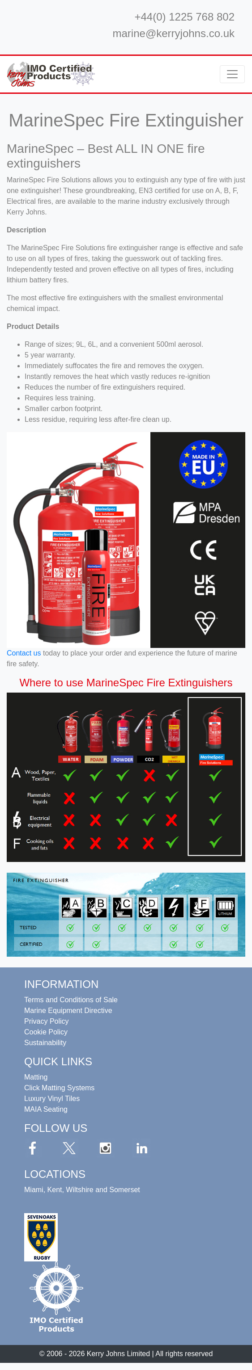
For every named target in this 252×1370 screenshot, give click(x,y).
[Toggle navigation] (232, 74)
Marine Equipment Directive (68, 1010)
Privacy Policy (46, 1021)
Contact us (24, 653)
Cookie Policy (46, 1032)
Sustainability (45, 1042)
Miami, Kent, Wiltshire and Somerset (82, 1189)
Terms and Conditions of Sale (71, 1000)
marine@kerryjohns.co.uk (174, 33)
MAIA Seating (46, 1109)
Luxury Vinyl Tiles (52, 1098)
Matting (35, 1077)
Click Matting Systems (59, 1088)
